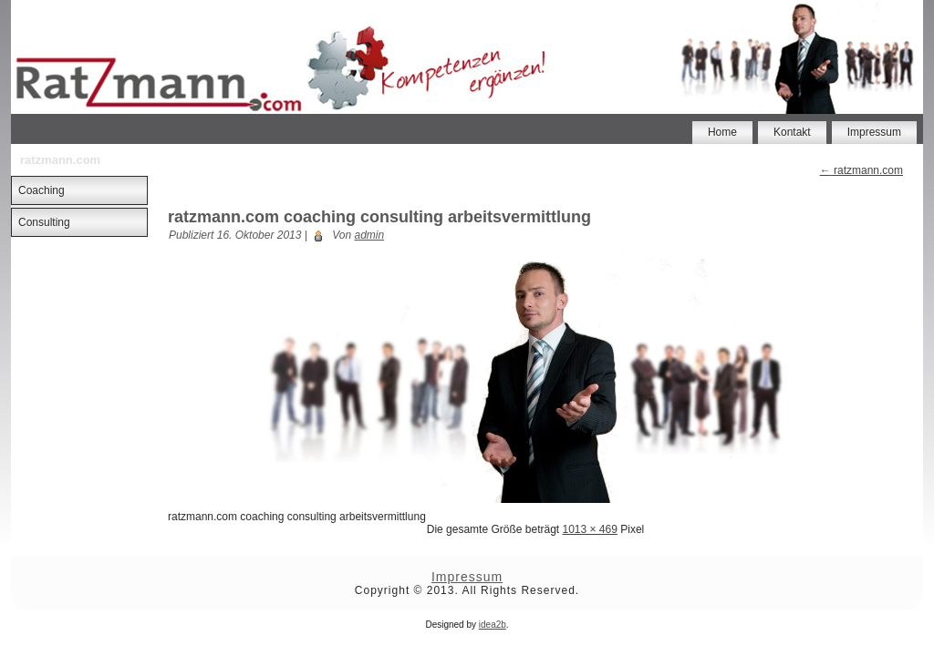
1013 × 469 (589, 529)
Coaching (41, 190)
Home (722, 132)
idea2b (492, 625)
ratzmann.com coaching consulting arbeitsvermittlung (379, 217)
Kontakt (792, 132)
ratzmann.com (861, 170)
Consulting (44, 222)
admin (369, 235)
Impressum (874, 132)
